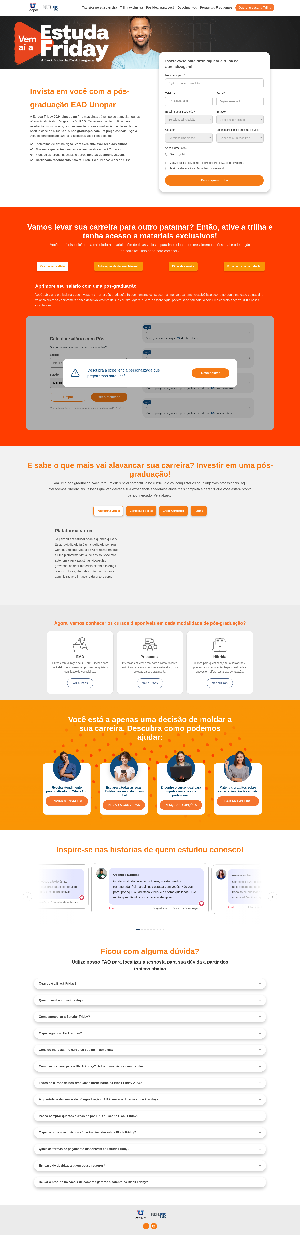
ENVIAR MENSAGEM (66, 812)
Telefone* (170, 93)
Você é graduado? (176, 147)
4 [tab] (148, 941)
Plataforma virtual (97, 512)
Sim (172, 154)
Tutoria (212, 512)
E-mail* (220, 93)
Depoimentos (187, 7)
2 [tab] (142, 941)
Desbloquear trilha (214, 180)
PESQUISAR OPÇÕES (181, 816)
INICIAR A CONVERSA (124, 816)
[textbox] (240, 119)
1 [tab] (138, 941)
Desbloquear (210, 374)
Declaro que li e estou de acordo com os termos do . (207, 163)
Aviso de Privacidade (233, 163)
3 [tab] (145, 941)
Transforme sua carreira (99, 7)
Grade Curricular (179, 512)
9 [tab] (163, 941)
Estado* (221, 111)
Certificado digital (138, 512)
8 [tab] (160, 941)
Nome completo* (175, 75)
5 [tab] (151, 941)
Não (184, 154)
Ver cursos (80, 685)
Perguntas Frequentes (216, 7)
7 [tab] (157, 941)
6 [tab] (154, 941)
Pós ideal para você (160, 7)
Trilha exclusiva (131, 7)
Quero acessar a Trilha (254, 7)
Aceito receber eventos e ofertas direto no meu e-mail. (197, 168)
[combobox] (240, 119)
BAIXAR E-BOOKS (237, 812)
